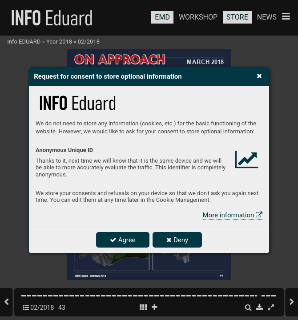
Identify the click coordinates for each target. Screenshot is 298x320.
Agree (123, 240)
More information (232, 215)
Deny (177, 240)
